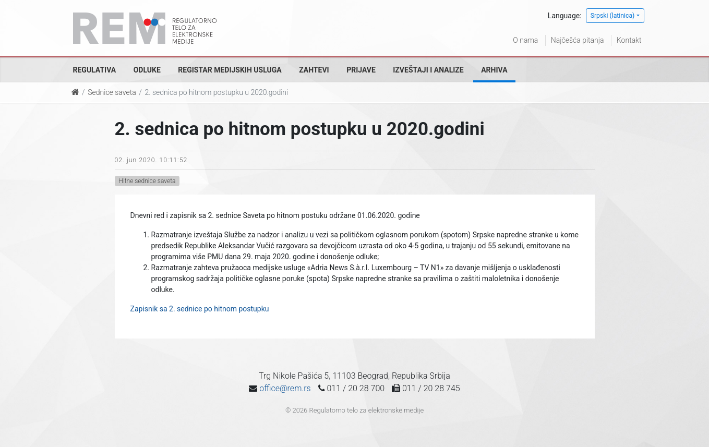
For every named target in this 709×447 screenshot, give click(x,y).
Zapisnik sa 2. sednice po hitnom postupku (199, 309)
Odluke (147, 70)
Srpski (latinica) (613, 15)
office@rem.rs (284, 388)
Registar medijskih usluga (229, 70)
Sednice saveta (112, 92)
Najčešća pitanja (577, 40)
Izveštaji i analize (428, 70)
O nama (525, 40)
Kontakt (629, 40)
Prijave (361, 70)
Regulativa (94, 70)
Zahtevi (314, 70)
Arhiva (494, 70)
